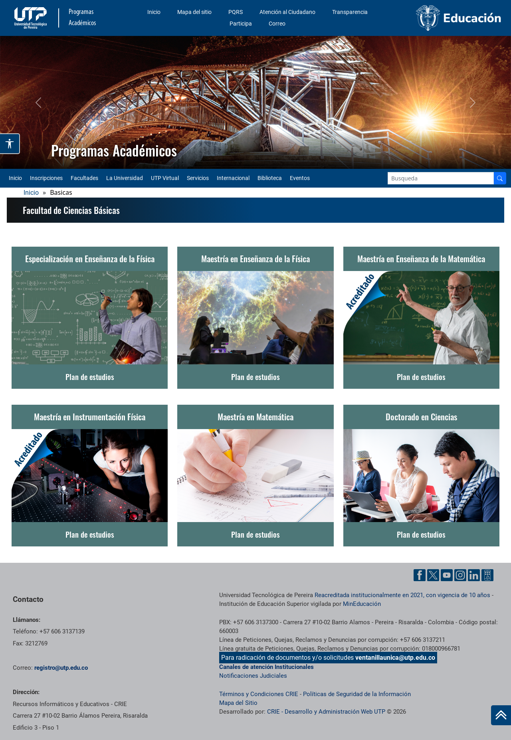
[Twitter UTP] (433, 575)
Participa (241, 23)
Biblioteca (269, 178)
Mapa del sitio (194, 12)
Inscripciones (46, 178)
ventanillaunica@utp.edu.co (395, 657)
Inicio (153, 12)
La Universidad (124, 178)
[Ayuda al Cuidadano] (487, 575)
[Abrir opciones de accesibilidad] (10, 143)
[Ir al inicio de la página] (501, 715)
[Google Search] (441, 178)
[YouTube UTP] (447, 575)
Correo (277, 23)
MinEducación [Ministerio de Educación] (362, 603)
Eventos (300, 178)
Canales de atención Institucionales (266, 667)
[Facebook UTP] (420, 575)
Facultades (84, 178)
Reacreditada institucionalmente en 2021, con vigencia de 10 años (402, 595)
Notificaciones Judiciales (253, 675)
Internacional (233, 178)
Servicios (198, 178)
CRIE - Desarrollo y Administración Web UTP (326, 711)
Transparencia (350, 12)
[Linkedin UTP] (474, 575)
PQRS (235, 12)
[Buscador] (499, 178)
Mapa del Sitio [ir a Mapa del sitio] (238, 702)
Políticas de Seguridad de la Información (357, 694)
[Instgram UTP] (460, 575)
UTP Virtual (165, 178)
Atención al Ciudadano (287, 12)
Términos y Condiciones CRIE (258, 694)
